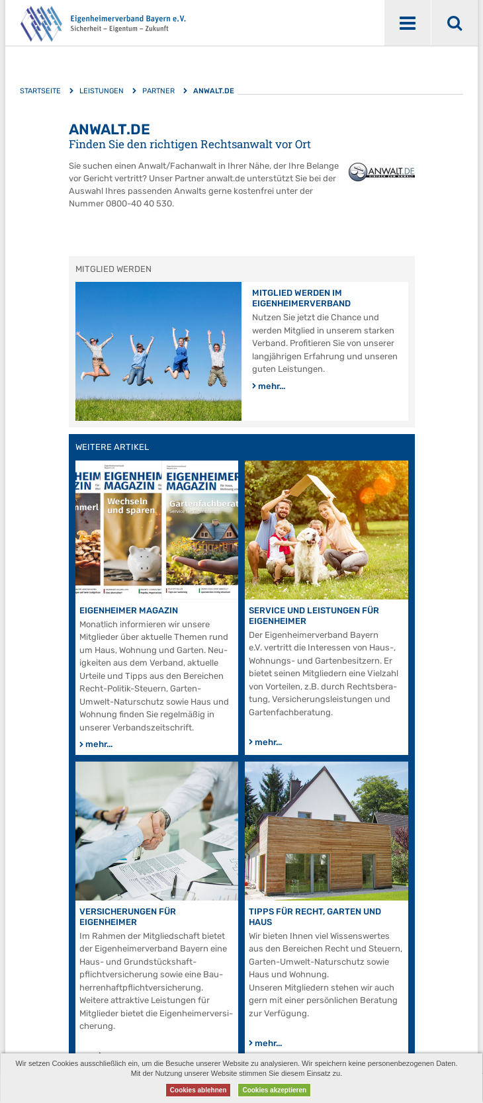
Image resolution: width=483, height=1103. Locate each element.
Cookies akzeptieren (274, 1090)
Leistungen (101, 91)
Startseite (40, 91)
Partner (158, 91)
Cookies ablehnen (198, 1090)
